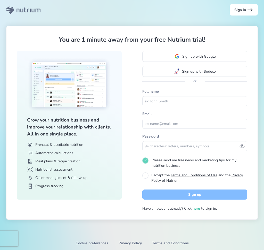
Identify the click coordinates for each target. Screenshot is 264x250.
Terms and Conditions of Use (194, 175)
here (196, 208)
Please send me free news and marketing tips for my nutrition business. (194, 163)
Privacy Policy (130, 243)
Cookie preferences (92, 243)
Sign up (194, 194)
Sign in (243, 9)
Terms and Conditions (170, 243)
